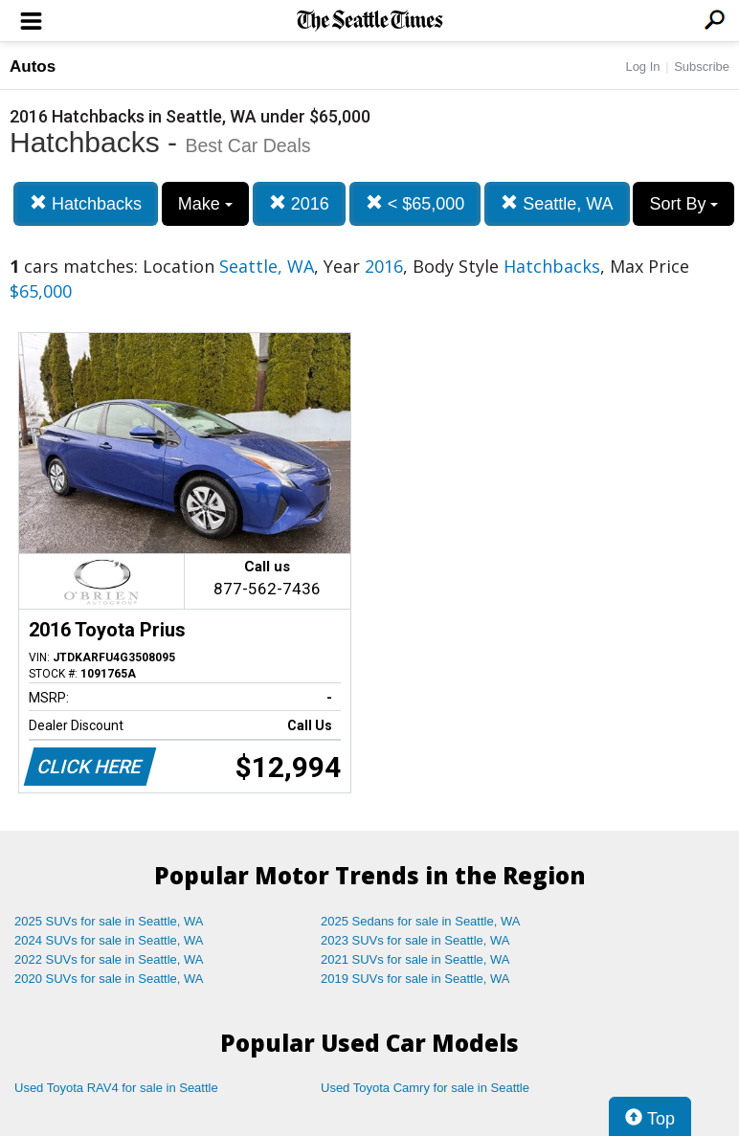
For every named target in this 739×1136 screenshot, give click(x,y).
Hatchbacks (86, 203)
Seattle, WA (557, 203)
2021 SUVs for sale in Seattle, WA (415, 959)
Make (205, 203)
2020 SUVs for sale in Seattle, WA (109, 978)
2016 (299, 203)
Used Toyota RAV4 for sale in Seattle (116, 1087)
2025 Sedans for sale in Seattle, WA (420, 921)
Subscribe (701, 66)
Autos (33, 66)
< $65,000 (415, 203)
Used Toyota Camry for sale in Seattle (425, 1087)
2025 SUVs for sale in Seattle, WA (109, 921)
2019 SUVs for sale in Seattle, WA (415, 978)
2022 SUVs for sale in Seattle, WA (109, 959)
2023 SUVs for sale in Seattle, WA (415, 940)
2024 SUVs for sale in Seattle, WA (109, 940)
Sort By (683, 203)
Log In (642, 66)
